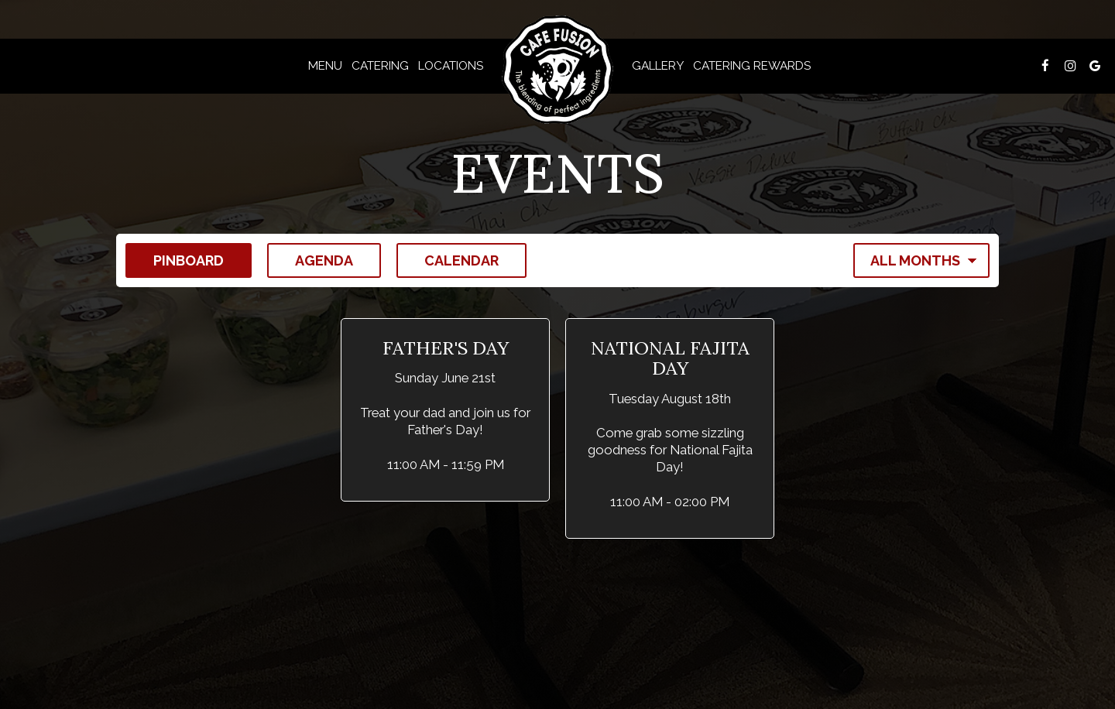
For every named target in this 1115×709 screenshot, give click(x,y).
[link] (557, 69)
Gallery (658, 66)
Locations (450, 66)
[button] (445, 409)
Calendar (447, 260)
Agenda (310, 260)
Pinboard (174, 260)
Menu (325, 66)
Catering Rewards (752, 66)
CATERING (380, 66)
